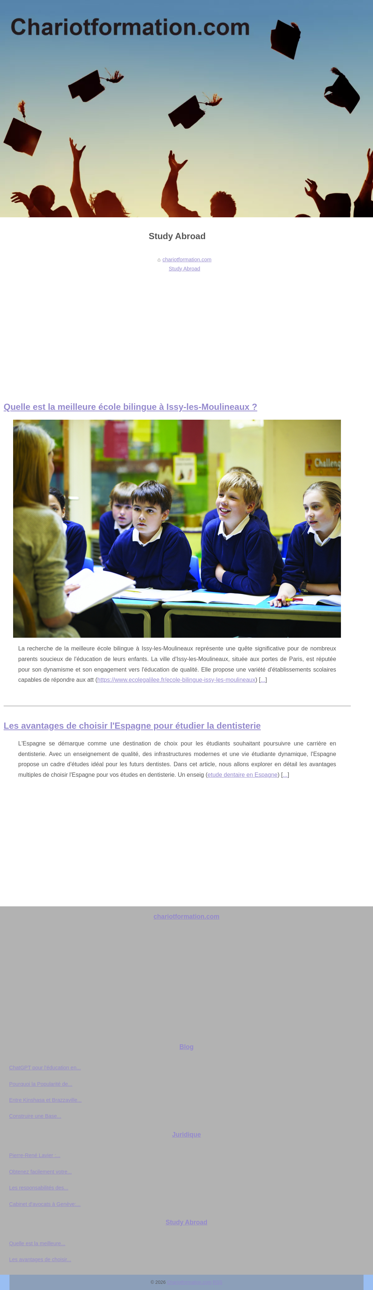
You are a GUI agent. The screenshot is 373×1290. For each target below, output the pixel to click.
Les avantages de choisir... (40, 1259)
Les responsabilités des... (38, 1188)
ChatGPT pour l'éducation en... (45, 1068)
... (262, 680)
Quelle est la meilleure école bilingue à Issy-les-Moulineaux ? (130, 407)
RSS (217, 1282)
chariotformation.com (186, 259)
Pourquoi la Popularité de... (40, 1084)
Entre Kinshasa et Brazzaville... (45, 1100)
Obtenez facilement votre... (40, 1172)
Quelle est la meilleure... (37, 1243)
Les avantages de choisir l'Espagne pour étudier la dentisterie (132, 726)
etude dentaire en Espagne (243, 775)
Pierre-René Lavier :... (34, 1155)
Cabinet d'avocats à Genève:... (45, 1204)
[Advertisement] (177, 329)
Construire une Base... (35, 1116)
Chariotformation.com (189, 1282)
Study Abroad (184, 269)
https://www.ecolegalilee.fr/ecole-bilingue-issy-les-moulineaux (176, 680)
